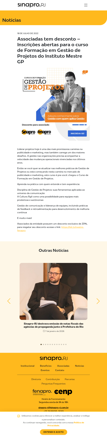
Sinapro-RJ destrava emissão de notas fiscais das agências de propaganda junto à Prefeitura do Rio (53, 325)
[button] (9, 301)
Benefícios (46, 366)
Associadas (63, 366)
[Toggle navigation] (86, 5)
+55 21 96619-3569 (53, 411)
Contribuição (53, 379)
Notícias (79, 366)
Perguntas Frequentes (53, 383)
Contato (59, 370)
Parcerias (70, 379)
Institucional (27, 366)
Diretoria (36, 379)
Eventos (45, 370)
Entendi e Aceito (54, 433)
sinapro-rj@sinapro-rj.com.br (53, 407)
